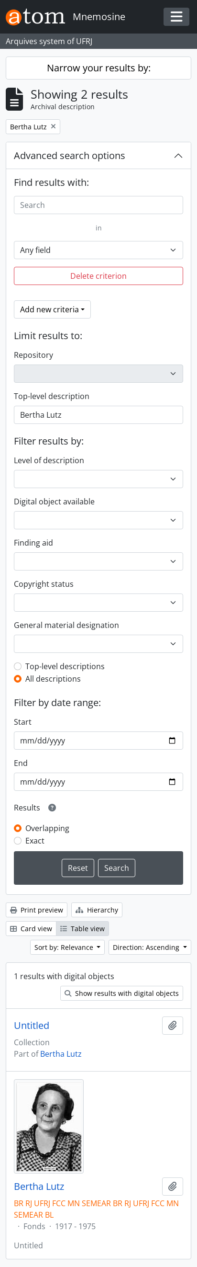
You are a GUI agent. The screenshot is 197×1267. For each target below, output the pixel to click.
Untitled (31, 1025)
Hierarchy (97, 909)
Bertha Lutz (61, 1054)
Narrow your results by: (99, 67)
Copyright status (44, 584)
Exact (34, 840)
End (21, 763)
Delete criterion (98, 276)
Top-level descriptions (65, 666)
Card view (31, 928)
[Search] (98, 205)
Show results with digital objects (122, 993)
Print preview (36, 909)
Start (23, 722)
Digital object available (54, 501)
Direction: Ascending (147, 947)
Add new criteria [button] (49, 309)
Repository (33, 355)
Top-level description (51, 396)
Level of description (49, 460)
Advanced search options (69, 155)
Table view (82, 928)
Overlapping (47, 828)
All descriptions (53, 678)
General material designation (66, 625)
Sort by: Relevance (64, 947)
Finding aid (33, 542)
